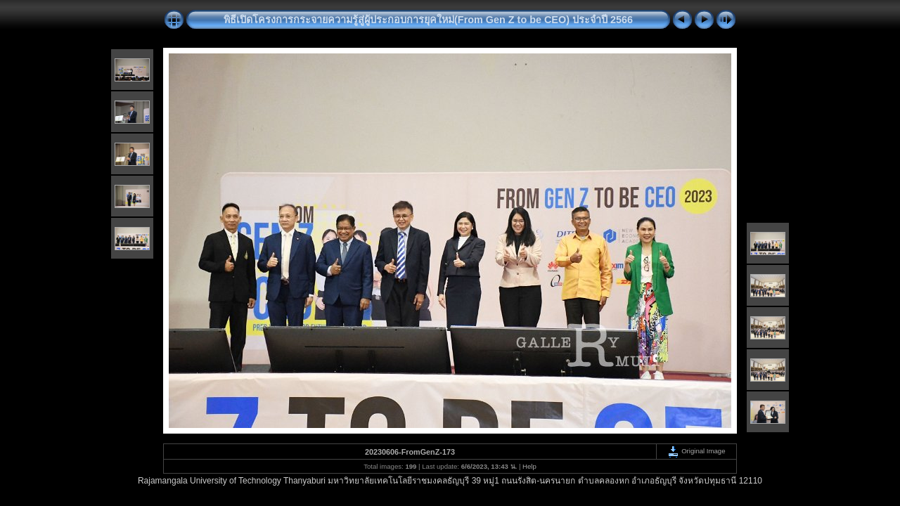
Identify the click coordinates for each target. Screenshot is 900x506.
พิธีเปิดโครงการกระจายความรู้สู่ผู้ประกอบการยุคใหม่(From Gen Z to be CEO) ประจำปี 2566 (428, 19)
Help (529, 466)
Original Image (696, 451)
